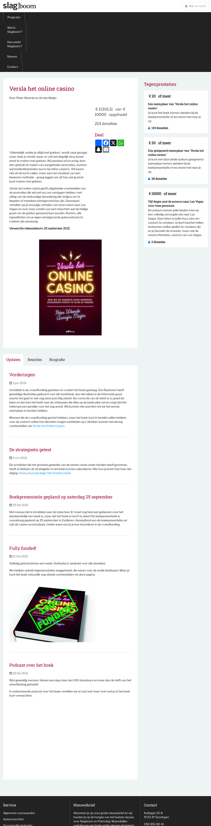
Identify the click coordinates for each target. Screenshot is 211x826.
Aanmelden (85, 783)
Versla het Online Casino (48, 376)
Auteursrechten (13, 769)
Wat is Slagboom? (41, 17)
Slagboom (19, 6)
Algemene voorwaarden (19, 763)
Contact (122, 17)
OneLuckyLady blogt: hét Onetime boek (45, 423)
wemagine (169, 821)
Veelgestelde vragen (16, 788)
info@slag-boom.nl (156, 790)
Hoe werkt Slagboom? (75, 17)
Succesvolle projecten (17, 776)
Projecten (13, 17)
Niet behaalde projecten (19, 782)
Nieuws (103, 17)
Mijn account (195, 6)
